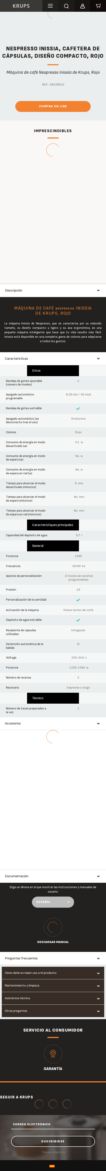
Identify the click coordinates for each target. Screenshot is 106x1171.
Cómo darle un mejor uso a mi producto (31, 973)
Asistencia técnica (17, 998)
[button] (82, 5)
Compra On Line (53, 106)
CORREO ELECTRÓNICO (32, 1124)
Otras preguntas (16, 1011)
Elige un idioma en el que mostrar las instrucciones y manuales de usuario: (53, 889)
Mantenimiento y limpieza (22, 985)
